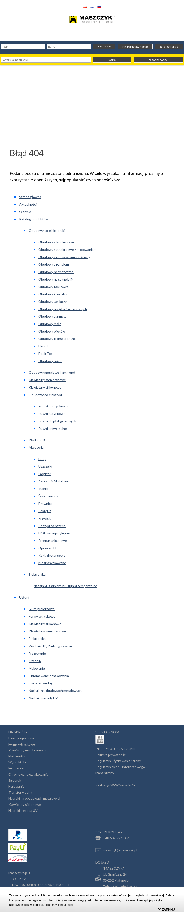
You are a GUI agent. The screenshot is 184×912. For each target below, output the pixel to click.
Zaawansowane (158, 59)
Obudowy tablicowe (53, 287)
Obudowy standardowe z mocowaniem (67, 249)
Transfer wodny (40, 683)
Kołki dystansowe (51, 555)
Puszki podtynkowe (53, 406)
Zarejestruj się (169, 46)
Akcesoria (36, 447)
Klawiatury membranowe (47, 380)
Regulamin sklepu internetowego (120, 767)
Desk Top (45, 353)
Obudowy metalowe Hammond (52, 372)
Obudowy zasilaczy (52, 301)
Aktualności (28, 204)
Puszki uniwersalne (52, 428)
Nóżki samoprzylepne (54, 533)
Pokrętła (44, 511)
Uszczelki (45, 466)
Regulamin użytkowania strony (118, 761)
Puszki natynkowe (51, 414)
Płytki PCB (37, 440)
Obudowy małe (49, 324)
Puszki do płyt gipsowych (57, 421)
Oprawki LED (48, 548)
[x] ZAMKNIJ (166, 909)
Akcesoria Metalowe (53, 481)
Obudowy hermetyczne (56, 272)
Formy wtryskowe (42, 616)
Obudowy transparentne (57, 339)
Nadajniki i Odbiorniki (49, 586)
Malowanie (37, 668)
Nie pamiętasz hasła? (135, 46)
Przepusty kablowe (52, 541)
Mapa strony (104, 773)
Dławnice (45, 503)
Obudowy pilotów (51, 331)
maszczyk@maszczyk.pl (116, 850)
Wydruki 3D (17, 762)
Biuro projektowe (42, 609)
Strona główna (30, 197)
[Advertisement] (92, 100)
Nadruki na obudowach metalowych (55, 690)
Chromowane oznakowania (49, 676)
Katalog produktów (33, 219)
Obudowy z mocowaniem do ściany (64, 257)
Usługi (24, 597)
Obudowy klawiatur (53, 294)
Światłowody (48, 496)
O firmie (25, 212)
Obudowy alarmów (52, 316)
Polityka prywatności (110, 755)
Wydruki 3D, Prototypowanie (50, 646)
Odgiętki (44, 474)
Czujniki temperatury (81, 586)
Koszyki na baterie (52, 526)
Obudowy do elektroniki (47, 231)
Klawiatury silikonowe (45, 387)
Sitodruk (35, 661)
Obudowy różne (50, 361)
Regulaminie (66, 904)
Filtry (42, 459)
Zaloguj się (104, 46)
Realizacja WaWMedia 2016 (115, 785)
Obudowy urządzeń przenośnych (62, 309)
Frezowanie (37, 653)
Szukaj (112, 59)
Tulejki (43, 489)
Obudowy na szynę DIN (55, 279)
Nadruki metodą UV (43, 698)
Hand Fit (44, 346)
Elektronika (37, 574)
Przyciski (44, 518)
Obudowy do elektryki (45, 395)
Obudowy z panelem (53, 264)
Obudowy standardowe (56, 242)
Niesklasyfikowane (52, 563)
